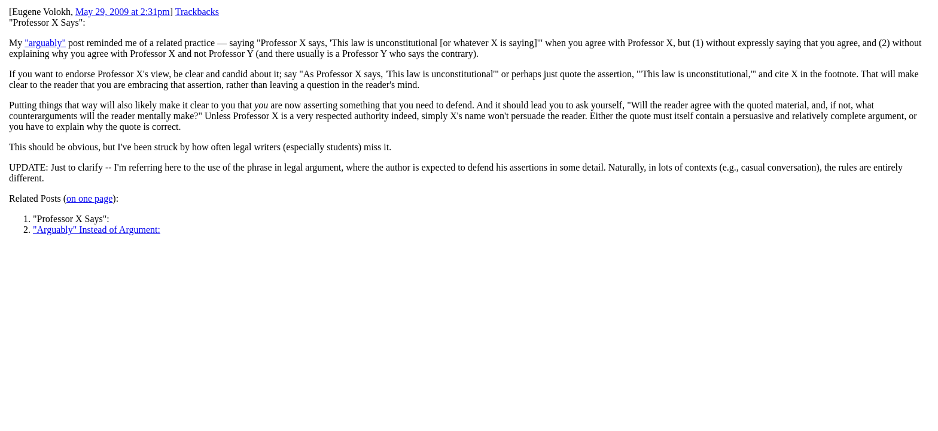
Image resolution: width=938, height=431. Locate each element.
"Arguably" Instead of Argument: (96, 229)
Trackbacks (197, 12)
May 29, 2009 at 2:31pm (122, 12)
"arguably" (45, 43)
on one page (89, 198)
